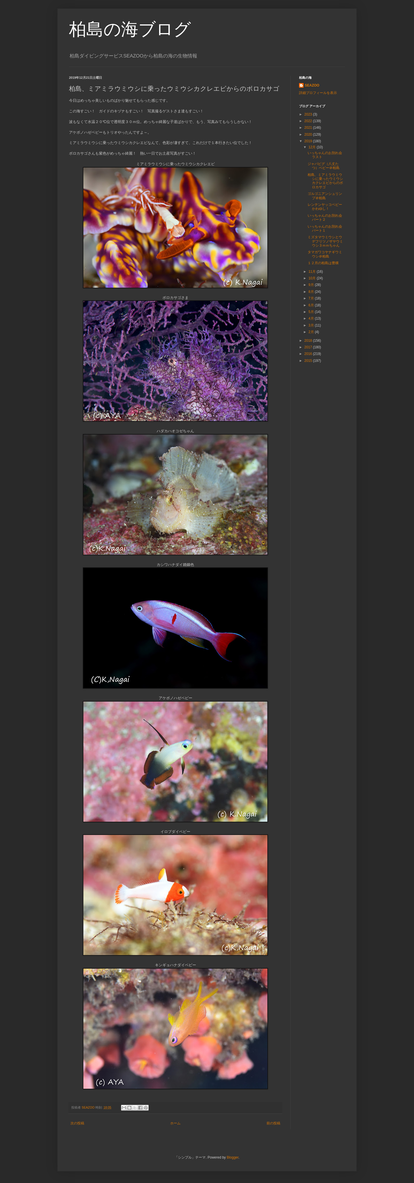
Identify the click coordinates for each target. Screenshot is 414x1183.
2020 (308, 134)
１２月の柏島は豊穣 (323, 263)
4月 (311, 318)
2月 (311, 332)
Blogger (233, 1157)
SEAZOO (312, 85)
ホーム (175, 1123)
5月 (311, 312)
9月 (311, 285)
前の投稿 (273, 1123)
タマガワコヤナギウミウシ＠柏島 (325, 254)
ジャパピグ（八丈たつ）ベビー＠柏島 (324, 166)
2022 (308, 121)
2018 (308, 341)
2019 (308, 141)
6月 (311, 305)
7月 (311, 298)
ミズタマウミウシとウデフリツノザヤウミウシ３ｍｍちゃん (325, 241)
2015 (308, 361)
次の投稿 (77, 1123)
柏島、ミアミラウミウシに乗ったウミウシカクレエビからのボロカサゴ (325, 181)
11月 (312, 272)
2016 (308, 354)
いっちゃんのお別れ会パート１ (325, 228)
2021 (308, 128)
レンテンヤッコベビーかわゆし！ (325, 207)
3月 (311, 325)
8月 (311, 292)
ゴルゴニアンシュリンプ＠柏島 (325, 196)
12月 (312, 147)
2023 (308, 114)
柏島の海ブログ (130, 29)
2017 (308, 347)
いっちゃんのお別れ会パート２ (325, 218)
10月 (312, 278)
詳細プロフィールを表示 (318, 93)
